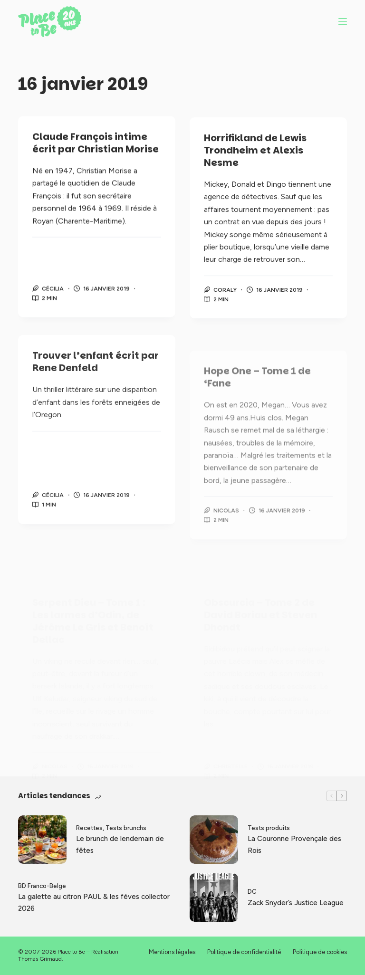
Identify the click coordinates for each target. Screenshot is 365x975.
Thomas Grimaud (40, 959)
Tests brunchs (126, 828)
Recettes (89, 828)
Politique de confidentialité (244, 952)
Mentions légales (172, 952)
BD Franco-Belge (42, 885)
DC (252, 891)
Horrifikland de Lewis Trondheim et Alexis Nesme (255, 153)
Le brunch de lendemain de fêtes (120, 844)
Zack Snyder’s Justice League (296, 903)
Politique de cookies (320, 952)
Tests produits (269, 828)
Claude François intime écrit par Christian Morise (95, 143)
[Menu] (342, 21)
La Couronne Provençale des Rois (294, 844)
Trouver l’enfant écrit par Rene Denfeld (95, 369)
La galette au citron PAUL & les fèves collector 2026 (94, 902)
